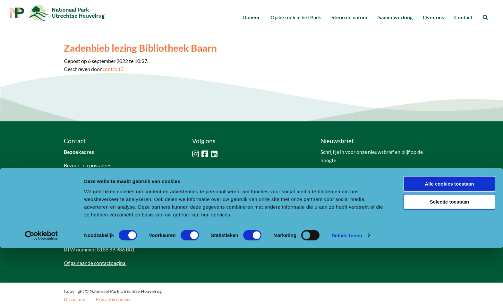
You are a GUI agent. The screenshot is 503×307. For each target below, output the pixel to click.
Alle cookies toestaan (449, 242)
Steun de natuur (349, 17)
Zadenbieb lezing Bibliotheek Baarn (140, 48)
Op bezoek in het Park (295, 17)
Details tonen (346, 294)
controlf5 (113, 69)
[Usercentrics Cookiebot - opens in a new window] (41, 294)
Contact (463, 17)
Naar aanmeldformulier (352, 176)
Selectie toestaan (449, 261)
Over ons (433, 17)
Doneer (251, 17)
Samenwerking (395, 17)
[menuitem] (251, 17)
